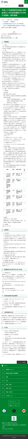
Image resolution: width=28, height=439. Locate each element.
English (21, 5)
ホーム (3, 19)
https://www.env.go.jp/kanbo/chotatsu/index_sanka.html (14, 281)
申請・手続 (9, 19)
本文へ (6, 5)
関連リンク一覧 (13, 405)
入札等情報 (5, 21)
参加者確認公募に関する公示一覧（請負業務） (13, 23)
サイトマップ (13, 401)
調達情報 (16, 19)
